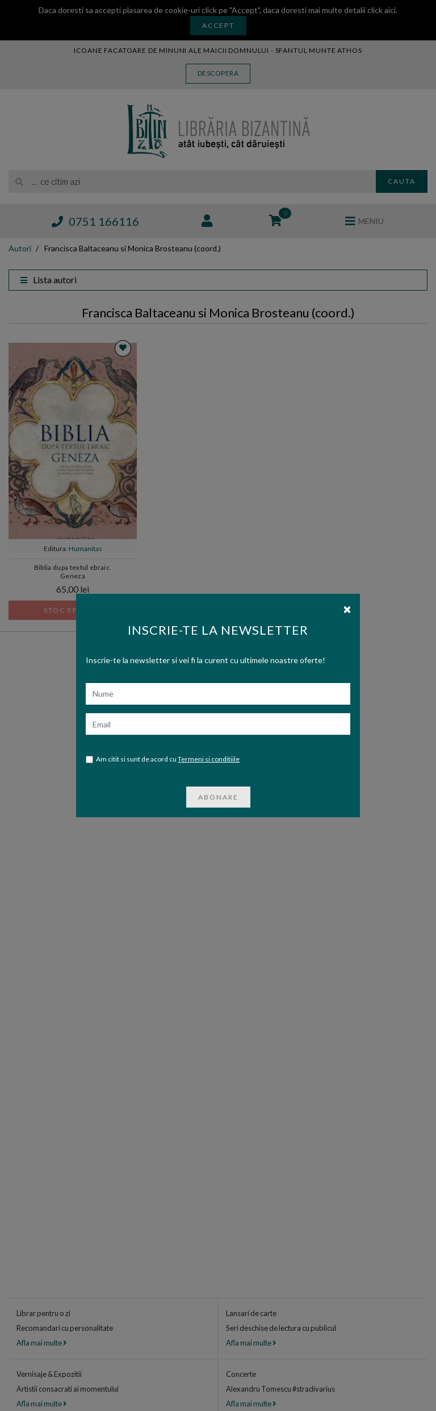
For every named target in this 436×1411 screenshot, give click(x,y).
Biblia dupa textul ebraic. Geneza (73, 572)
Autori (20, 248)
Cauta (402, 181)
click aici (381, 10)
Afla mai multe (41, 1342)
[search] (192, 181)
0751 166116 (95, 221)
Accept (218, 25)
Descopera (218, 73)
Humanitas (85, 548)
